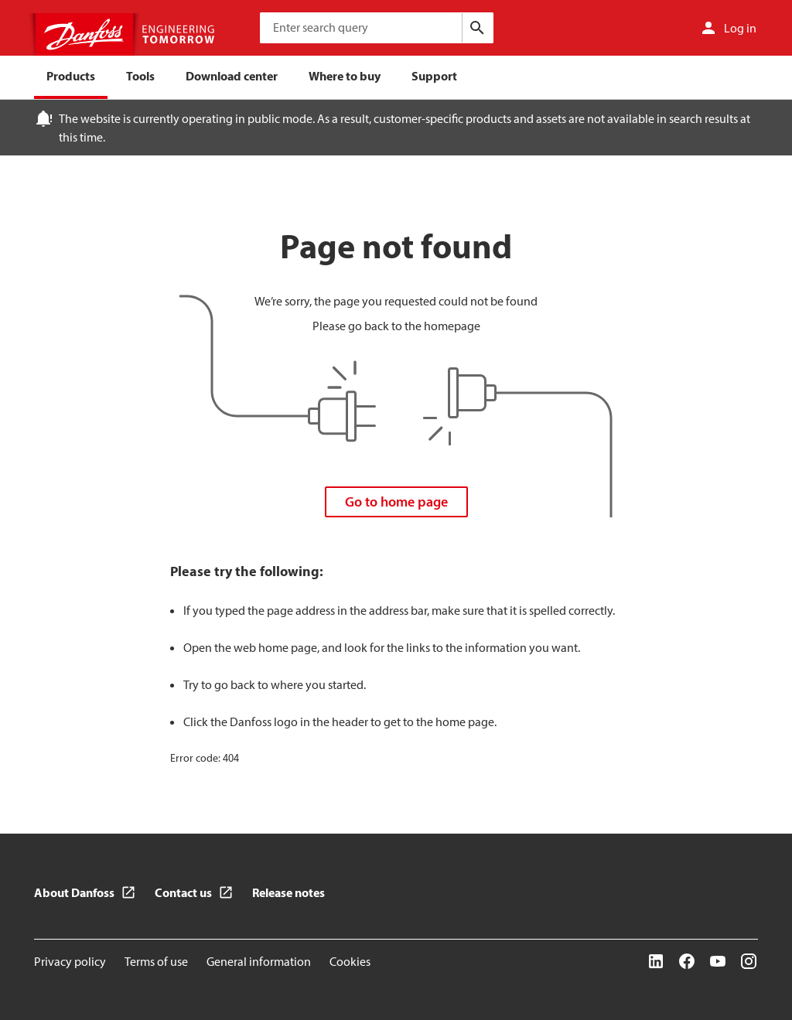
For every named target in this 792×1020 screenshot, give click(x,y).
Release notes (288, 892)
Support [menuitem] (434, 76)
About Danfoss (74, 892)
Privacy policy (70, 961)
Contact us (183, 892)
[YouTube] (717, 961)
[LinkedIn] (656, 961)
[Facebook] (687, 961)
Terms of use (156, 961)
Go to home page (396, 501)
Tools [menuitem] (140, 76)
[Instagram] (748, 961)
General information (259, 961)
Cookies (349, 961)
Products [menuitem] (70, 76)
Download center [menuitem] (232, 76)
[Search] (477, 28)
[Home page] (127, 34)
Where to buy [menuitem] (345, 76)
